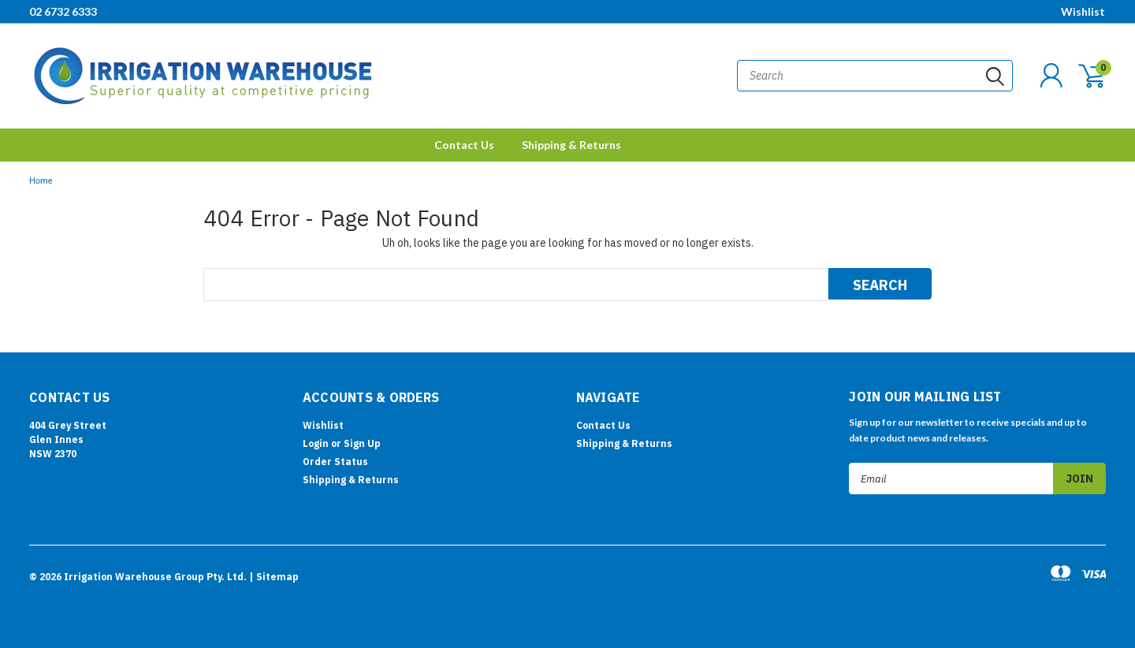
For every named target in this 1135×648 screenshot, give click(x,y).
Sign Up (362, 443)
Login (316, 443)
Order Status (335, 461)
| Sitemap (274, 577)
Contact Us (464, 144)
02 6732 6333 (63, 11)
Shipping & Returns (571, 144)
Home (41, 181)
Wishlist (1083, 11)
